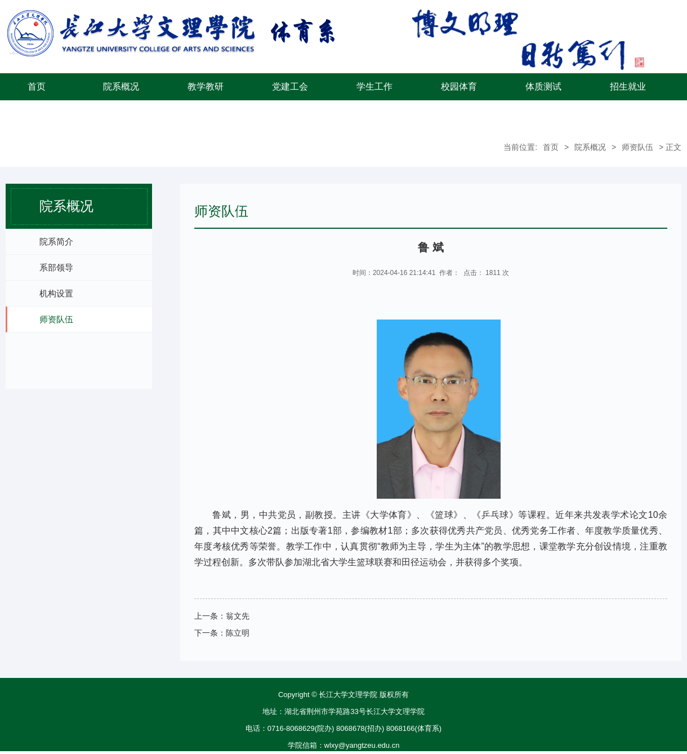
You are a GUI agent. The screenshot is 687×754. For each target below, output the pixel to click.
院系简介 (56, 241)
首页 (37, 86)
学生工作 (374, 86)
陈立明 (237, 632)
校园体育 (459, 86)
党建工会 (290, 86)
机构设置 (56, 293)
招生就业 (628, 86)
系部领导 (56, 267)
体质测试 (543, 86)
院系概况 (121, 86)
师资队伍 (637, 147)
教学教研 (206, 86)
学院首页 (37, 113)
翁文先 (237, 615)
